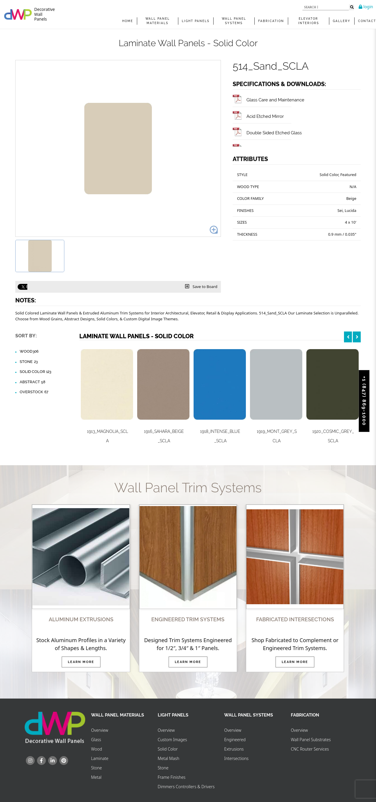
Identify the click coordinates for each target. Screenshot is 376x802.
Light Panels (195, 21)
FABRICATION (271, 21)
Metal (96, 777)
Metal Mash (168, 758)
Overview (99, 730)
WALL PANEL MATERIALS (157, 21)
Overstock (34, 392)
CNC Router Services (310, 749)
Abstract (33, 382)
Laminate (99, 758)
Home (127, 21)
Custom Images (172, 739)
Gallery (341, 21)
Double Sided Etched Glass (267, 132)
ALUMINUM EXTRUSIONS (81, 619)
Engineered (235, 739)
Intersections (236, 758)
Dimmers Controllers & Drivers (186, 786)
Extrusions (234, 749)
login (366, 6)
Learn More (81, 662)
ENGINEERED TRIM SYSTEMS (187, 619)
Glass (96, 739)
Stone (29, 361)
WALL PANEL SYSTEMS (234, 21)
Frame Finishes (172, 777)
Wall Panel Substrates (311, 739)
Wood (29, 351)
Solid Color (35, 371)
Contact (367, 21)
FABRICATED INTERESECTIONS (295, 619)
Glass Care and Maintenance (268, 99)
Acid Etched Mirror (258, 116)
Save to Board (201, 286)
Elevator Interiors (308, 21)
